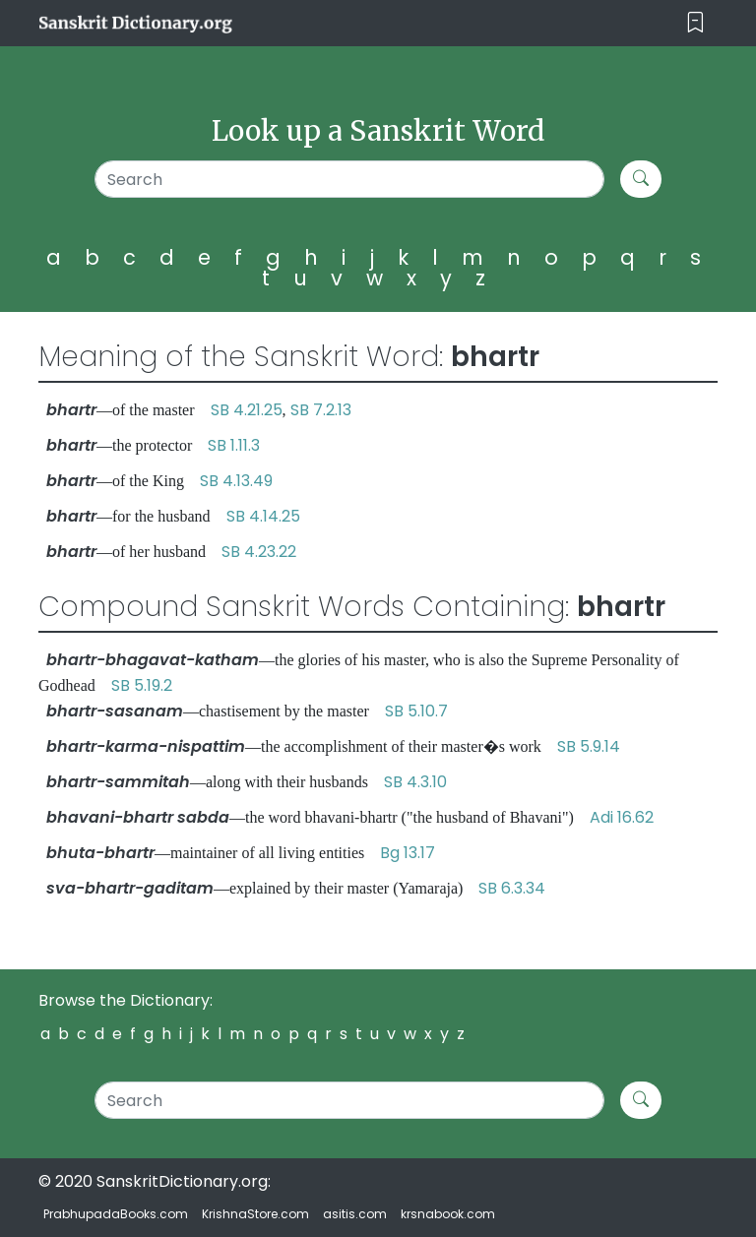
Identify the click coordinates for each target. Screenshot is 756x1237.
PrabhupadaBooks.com (115, 1214)
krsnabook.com (448, 1214)
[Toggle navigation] (695, 23)
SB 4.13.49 (236, 480)
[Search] (349, 179)
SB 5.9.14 (588, 746)
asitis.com (355, 1214)
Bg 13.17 (407, 852)
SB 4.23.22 (258, 551)
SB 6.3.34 (511, 888)
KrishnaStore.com (255, 1214)
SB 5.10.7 (416, 711)
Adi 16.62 (622, 817)
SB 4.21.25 (247, 410)
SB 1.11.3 (234, 445)
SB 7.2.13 (320, 410)
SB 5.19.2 (141, 685)
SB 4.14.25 (263, 516)
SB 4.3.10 (415, 782)
